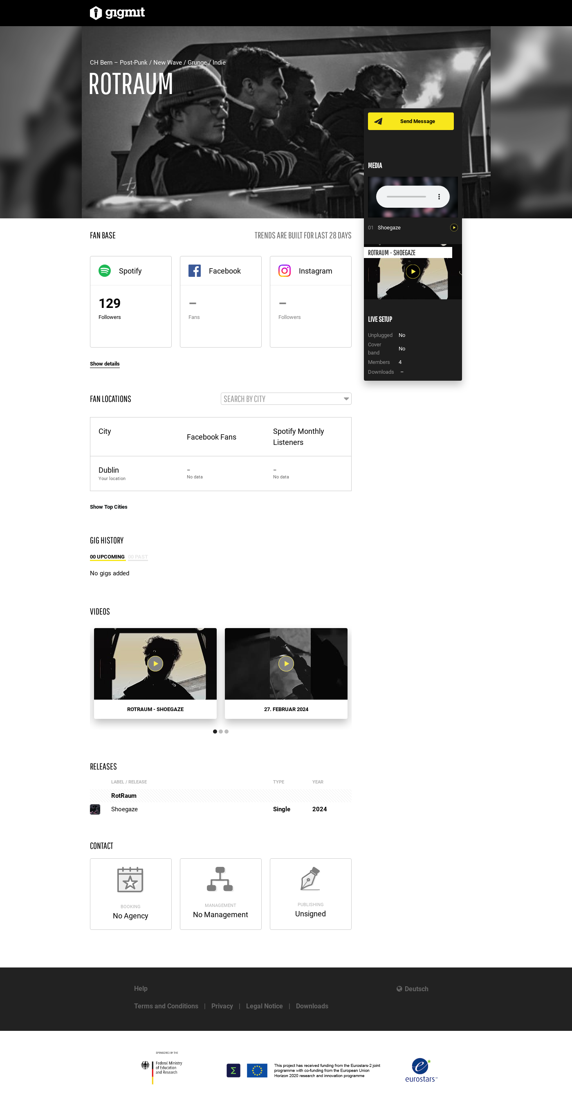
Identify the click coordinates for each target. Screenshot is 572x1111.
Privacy (222, 1006)
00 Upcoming (108, 557)
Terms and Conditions (166, 1006)
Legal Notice (264, 1006)
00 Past (138, 557)
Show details (105, 364)
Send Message (418, 121)
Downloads (312, 1006)
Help (141, 988)
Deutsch (416, 989)
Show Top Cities (109, 507)
